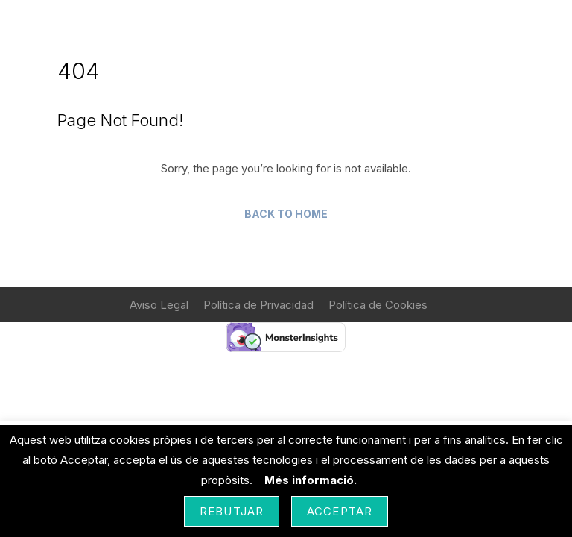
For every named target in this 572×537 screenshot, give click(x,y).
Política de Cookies (378, 305)
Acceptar (339, 511)
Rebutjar (232, 511)
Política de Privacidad (258, 305)
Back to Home (286, 213)
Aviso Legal (159, 305)
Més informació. (310, 480)
